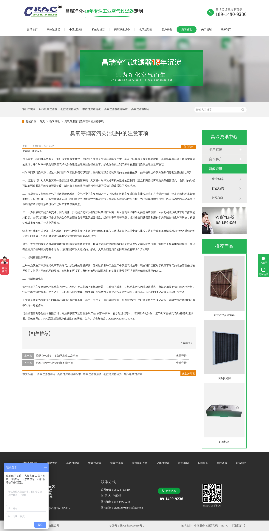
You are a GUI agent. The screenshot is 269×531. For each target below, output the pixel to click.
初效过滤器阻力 (70, 109)
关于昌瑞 (206, 29)
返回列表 (188, 146)
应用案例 (183, 463)
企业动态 (218, 178)
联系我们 (226, 29)
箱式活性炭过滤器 (224, 315)
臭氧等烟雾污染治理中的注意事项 (84, 121)
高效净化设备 (122, 29)
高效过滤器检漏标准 (116, 109)
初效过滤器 (98, 29)
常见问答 (218, 198)
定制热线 (171, 490)
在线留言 (222, 463)
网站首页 (52, 463)
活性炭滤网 (224, 378)
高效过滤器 (53, 29)
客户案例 (167, 29)
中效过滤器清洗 (91, 109)
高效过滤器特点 (140, 109)
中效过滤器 (75, 29)
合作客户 (215, 159)
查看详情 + (182, 355)
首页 (43, 121)
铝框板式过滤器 (48, 109)
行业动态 (218, 188)
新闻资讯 (186, 29)
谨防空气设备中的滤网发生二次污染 (57, 355)
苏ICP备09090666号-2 (132, 525)
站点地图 (241, 463)
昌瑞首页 (32, 29)
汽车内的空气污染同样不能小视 (54, 362)
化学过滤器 (145, 29)
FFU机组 (224, 441)
